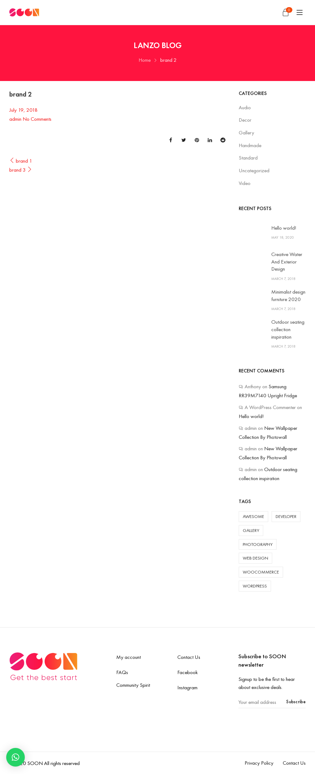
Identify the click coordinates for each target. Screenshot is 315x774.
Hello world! (283, 228)
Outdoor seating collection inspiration (287, 329)
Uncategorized (254, 170)
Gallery (246, 132)
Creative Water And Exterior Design (286, 261)
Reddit (222, 140)
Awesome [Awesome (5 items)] (253, 516)
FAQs (122, 672)
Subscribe (296, 701)
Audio (245, 107)
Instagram (187, 687)
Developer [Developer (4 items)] (286, 516)
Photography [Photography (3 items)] (258, 544)
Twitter (183, 140)
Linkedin (210, 140)
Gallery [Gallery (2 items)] (251, 530)
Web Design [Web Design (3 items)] (255, 558)
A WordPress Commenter (270, 407)
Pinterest (197, 140)
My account (128, 657)
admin (15, 119)
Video (245, 183)
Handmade (250, 145)
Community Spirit (133, 685)
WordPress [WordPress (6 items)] (255, 586)
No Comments (37, 119)
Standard (248, 158)
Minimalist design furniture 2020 (288, 295)
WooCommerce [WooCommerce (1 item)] (261, 572)
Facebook (170, 140)
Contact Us (188, 657)
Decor (245, 120)
